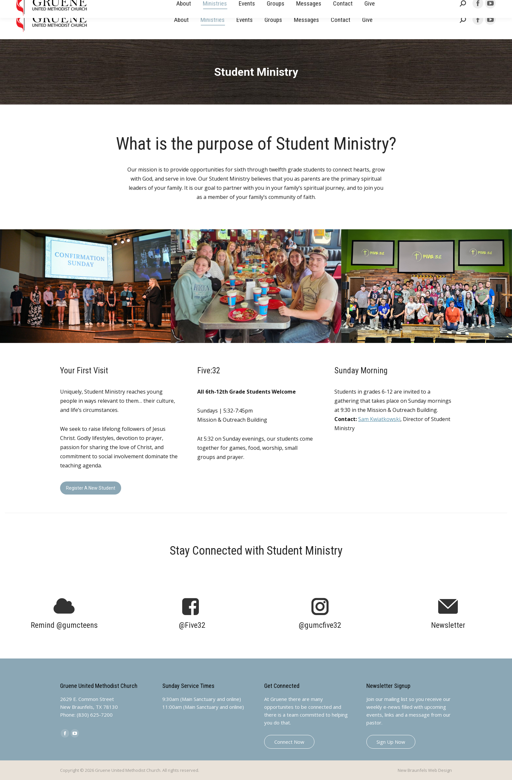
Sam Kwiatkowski (379, 419)
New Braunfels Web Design (425, 770)
